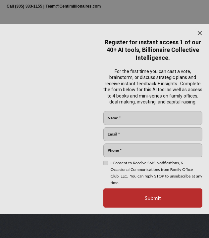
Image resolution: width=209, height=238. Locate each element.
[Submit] (152, 198)
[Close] (199, 33)
